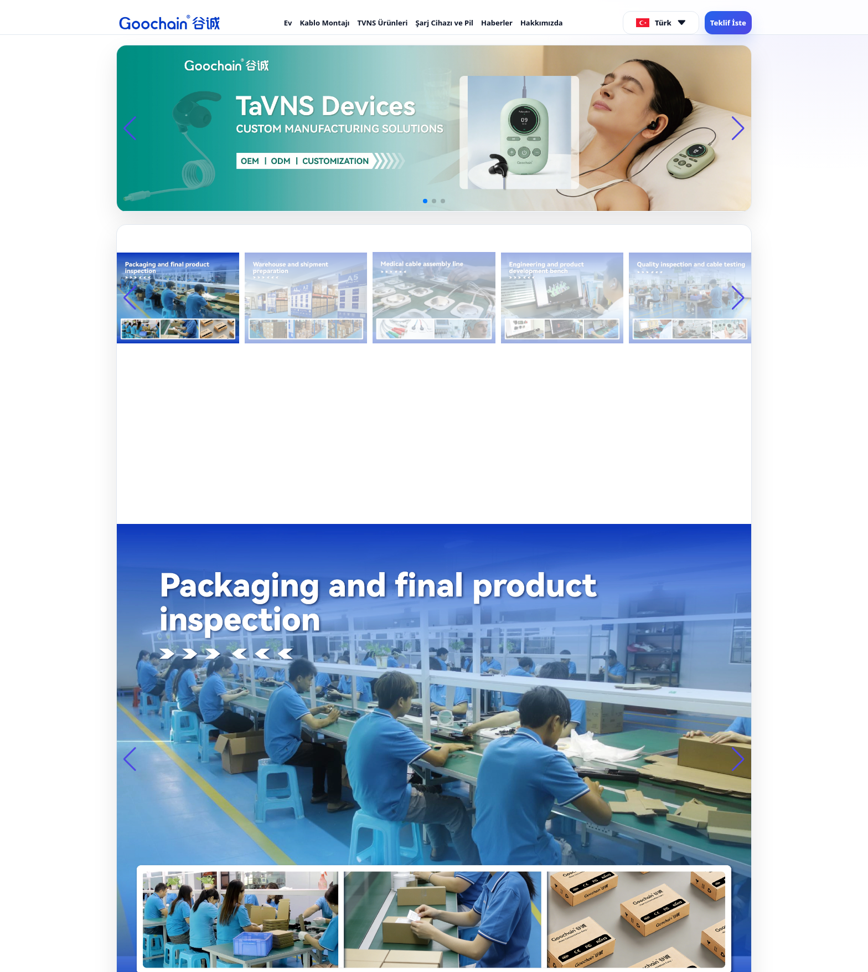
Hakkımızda (541, 23)
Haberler (497, 23)
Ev (288, 23)
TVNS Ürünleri (382, 23)
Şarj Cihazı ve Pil (444, 23)
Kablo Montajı (324, 23)
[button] (425, 201)
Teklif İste (728, 23)
